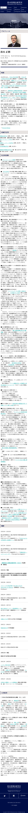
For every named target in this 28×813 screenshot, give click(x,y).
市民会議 (9, 516)
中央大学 (11, 77)
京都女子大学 (4, 619)
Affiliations (17, 9)
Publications (3, 9)
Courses (9, 7)
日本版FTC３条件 (15, 293)
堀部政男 (16, 700)
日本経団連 (11, 365)
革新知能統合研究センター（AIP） (14, 96)
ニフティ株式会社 (5, 665)
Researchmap (6, 128)
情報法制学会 (3, 136)
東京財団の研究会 (16, 363)
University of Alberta (7, 587)
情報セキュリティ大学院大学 (19, 80)
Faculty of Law (18, 586)
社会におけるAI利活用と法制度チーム (14, 539)
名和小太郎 (13, 724)
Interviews (24, 7)
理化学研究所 (19, 96)
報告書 (14, 250)
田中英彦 (23, 726)
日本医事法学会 (4, 146)
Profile (2, 7)
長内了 (9, 704)
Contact (2, 11)
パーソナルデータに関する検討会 (17, 291)
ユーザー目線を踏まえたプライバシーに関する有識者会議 (14, 513)
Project (9, 11)
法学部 (16, 77)
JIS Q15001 (6, 171)
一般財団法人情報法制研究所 (14, 90)
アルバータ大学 (5, 586)
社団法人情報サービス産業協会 (9, 682)
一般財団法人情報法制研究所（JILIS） (11, 563)
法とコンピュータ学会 (6, 139)
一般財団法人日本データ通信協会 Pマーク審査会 (14, 518)
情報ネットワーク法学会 (6, 143)
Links (22, 9)
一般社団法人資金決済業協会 (12, 520)
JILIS (15, 7)
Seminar (9, 9)
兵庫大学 (8, 670)
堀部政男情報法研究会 (6, 150)
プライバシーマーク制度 (8, 160)
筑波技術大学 (4, 628)
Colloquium (17, 11)
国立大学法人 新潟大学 (8, 86)
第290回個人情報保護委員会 (9, 448)
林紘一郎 (16, 722)
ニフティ (14, 84)
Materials (23, 11)
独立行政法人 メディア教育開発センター (11, 608)
